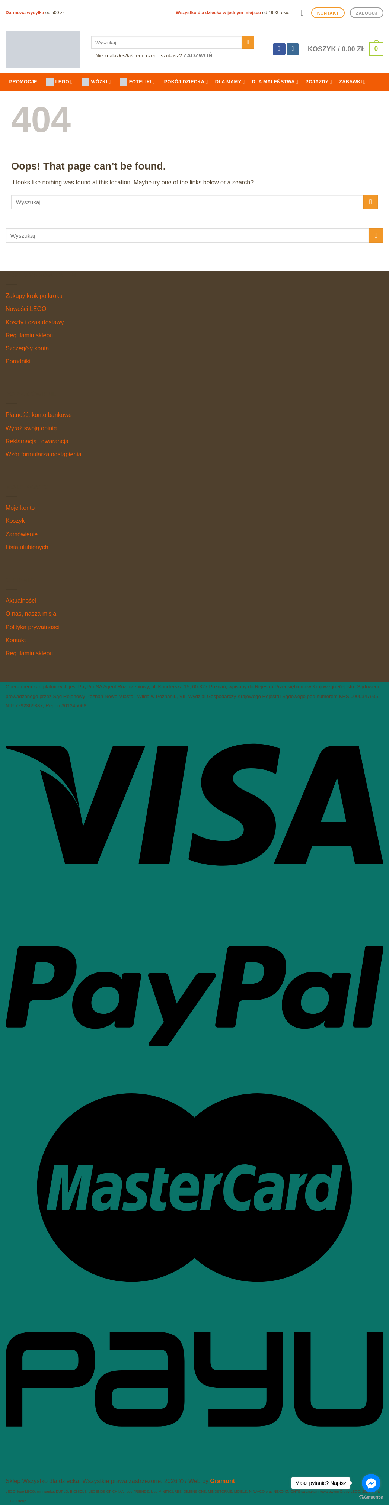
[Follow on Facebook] (279, 49)
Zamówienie (22, 534)
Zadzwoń (198, 55)
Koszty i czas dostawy (35, 322)
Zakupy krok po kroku (34, 296)
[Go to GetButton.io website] (371, 1497)
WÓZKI (96, 82)
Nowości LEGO (26, 309)
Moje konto (20, 508)
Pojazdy (318, 81)
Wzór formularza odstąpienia (44, 454)
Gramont (222, 1481)
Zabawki (352, 81)
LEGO (59, 82)
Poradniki (18, 361)
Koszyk (15, 521)
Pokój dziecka (186, 81)
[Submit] (248, 42)
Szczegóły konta (27, 348)
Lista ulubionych (27, 547)
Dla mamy (230, 81)
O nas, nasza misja (31, 614)
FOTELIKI (137, 82)
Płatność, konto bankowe (39, 415)
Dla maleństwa (275, 81)
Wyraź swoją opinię (31, 428)
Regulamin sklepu (29, 335)
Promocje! (24, 81)
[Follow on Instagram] (293, 49)
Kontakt (16, 640)
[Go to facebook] (371, 1483)
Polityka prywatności (33, 627)
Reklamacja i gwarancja (37, 441)
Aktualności (21, 601)
